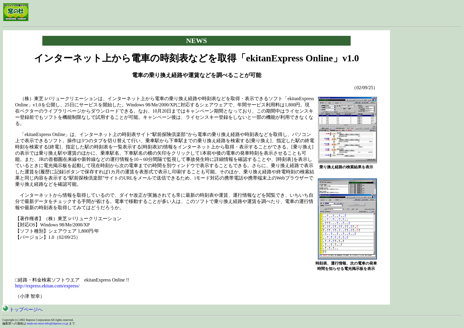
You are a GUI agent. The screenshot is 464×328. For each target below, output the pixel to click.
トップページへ (22, 309)
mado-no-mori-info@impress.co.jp (47, 323)
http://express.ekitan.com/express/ (47, 285)
